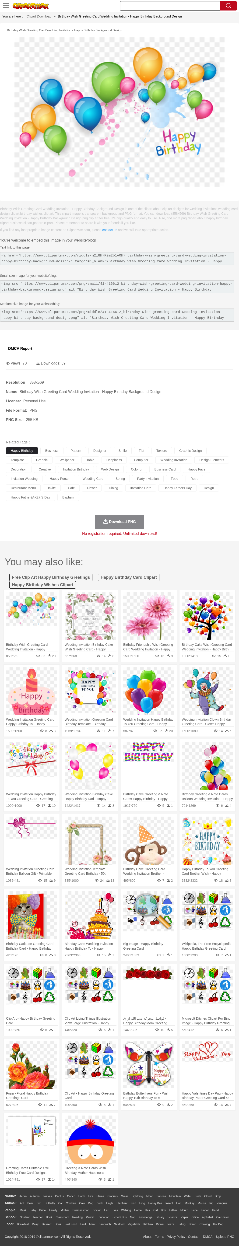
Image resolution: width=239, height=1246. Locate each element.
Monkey (189, 1203)
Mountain (175, 1196)
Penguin (222, 1203)
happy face (196, 469)
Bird (38, 1203)
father (173, 1210)
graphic (42, 460)
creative (45, 469)
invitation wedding (24, 479)
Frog (142, 1203)
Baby (33, 1210)
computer (141, 460)
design (209, 488)
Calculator (222, 1217)
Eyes (115, 1210)
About (147, 1237)
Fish (133, 1203)
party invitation (148, 479)
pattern (76, 451)
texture (161, 451)
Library (160, 1217)
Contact (193, 1237)
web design (110, 469)
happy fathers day (177, 488)
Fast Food (70, 1224)
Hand (215, 1210)
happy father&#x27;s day (30, 497)
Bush (198, 1196)
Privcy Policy (176, 1237)
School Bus (119, 1217)
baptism (68, 497)
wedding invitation (173, 460)
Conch (71, 1196)
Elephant (121, 1203)
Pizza (171, 1224)
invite (52, 488)
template (17, 460)
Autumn (34, 1196)
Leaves (47, 1196)
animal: (11, 1203)
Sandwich (105, 1224)
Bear (30, 1203)
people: (11, 1210)
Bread (192, 1224)
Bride (42, 1210)
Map (132, 1217)
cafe (71, 488)
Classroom (62, 1217)
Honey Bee (155, 1203)
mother (64, 1210)
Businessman (81, 1210)
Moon (149, 1196)
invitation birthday (76, 469)
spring (120, 479)
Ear (106, 1210)
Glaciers (112, 1196)
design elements (211, 460)
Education (103, 1217)
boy (163, 1210)
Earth (81, 1196)
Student (24, 1217)
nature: (10, 1196)
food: (9, 1224)
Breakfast (23, 1224)
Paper (184, 1217)
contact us (109, 230)
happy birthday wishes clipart (42, 585)
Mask (23, 1210)
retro (194, 479)
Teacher (38, 1217)
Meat (92, 1224)
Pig (211, 1203)
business (52, 451)
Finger (205, 1210)
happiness (114, 460)
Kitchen (148, 1224)
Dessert (46, 1224)
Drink (58, 1224)
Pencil (90, 1217)
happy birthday (22, 451)
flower (92, 488)
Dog (90, 1203)
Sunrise (161, 1196)
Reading (77, 1217)
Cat (60, 1203)
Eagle (109, 1203)
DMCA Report (20, 349)
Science (173, 1217)
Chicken (71, 1203)
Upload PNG (225, 1237)
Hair (147, 1210)
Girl (155, 1210)
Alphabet (207, 1217)
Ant (22, 1203)
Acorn (23, 1196)
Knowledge (145, 1217)
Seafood (119, 1224)
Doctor (97, 1210)
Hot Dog (218, 1224)
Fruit (83, 1224)
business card (165, 469)
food (174, 479)
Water (187, 1196)
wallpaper (67, 460)
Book (49, 1217)
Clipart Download (39, 16)
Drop (218, 1196)
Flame (100, 1196)
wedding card (93, 479)
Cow (82, 1203)
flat (141, 451)
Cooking (205, 1224)
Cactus (59, 1196)
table (90, 460)
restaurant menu (23, 488)
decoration (19, 469)
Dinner (160, 1224)
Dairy (35, 1224)
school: (11, 1217)
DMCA (207, 1237)
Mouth (184, 1210)
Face (194, 1210)
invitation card (140, 488)
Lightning (137, 1196)
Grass (124, 1196)
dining (113, 488)
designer (99, 451)
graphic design (190, 451)
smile (123, 451)
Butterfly (50, 1203)
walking (126, 1210)
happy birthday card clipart (129, 577)
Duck (99, 1203)
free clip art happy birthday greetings (51, 577)
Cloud (207, 1196)
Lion (179, 1203)
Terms (159, 1237)
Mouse (202, 1203)
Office (195, 1217)
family (53, 1210)
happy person (60, 479)
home (138, 1210)
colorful (136, 469)
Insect (169, 1203)
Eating (182, 1224)
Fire (90, 1196)
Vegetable (134, 1224)
